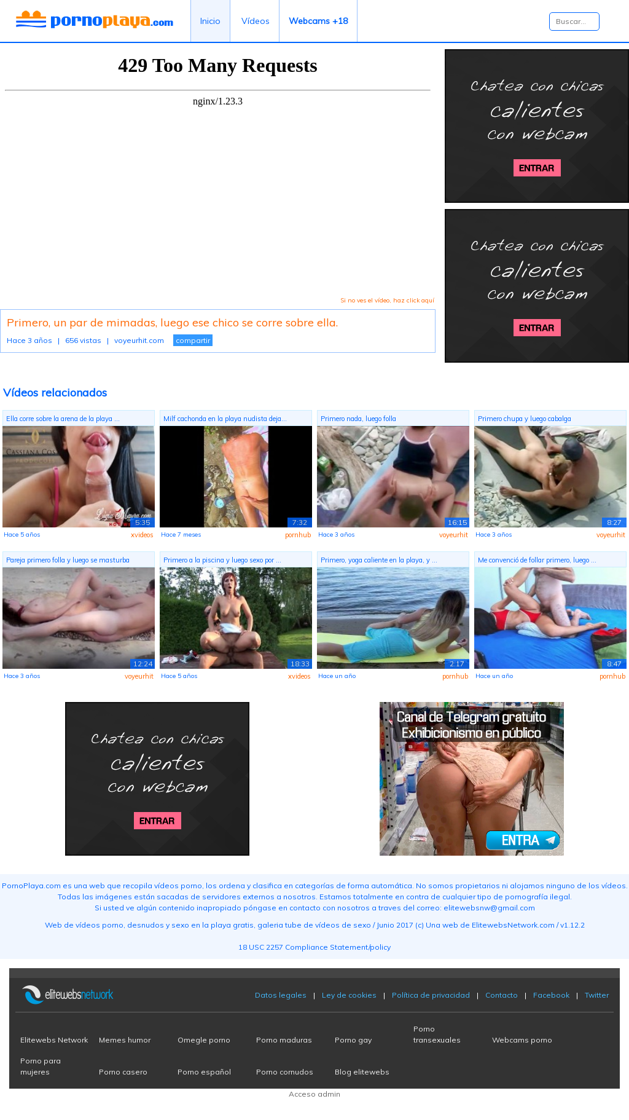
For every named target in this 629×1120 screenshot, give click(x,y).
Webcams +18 (318, 20)
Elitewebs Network (54, 1039)
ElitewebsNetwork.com (513, 924)
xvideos (142, 534)
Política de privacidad (431, 995)
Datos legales (281, 995)
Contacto (501, 995)
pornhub (298, 534)
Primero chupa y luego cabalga (524, 418)
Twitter (597, 995)
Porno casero (123, 1071)
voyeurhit (453, 534)
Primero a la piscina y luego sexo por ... (222, 560)
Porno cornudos (284, 1071)
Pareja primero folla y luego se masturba (68, 560)
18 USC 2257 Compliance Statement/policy (314, 947)
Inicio (210, 20)
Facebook (551, 995)
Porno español (204, 1071)
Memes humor (124, 1039)
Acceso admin (314, 1093)
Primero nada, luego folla (358, 418)
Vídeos (255, 20)
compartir (193, 340)
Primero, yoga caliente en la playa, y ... (379, 560)
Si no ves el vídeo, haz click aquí (387, 300)
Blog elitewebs (362, 1071)
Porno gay (353, 1039)
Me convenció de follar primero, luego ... (537, 560)
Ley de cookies (349, 995)
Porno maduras (284, 1039)
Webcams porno (522, 1039)
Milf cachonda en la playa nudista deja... (225, 418)
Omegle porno (204, 1039)
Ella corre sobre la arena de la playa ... (63, 418)
